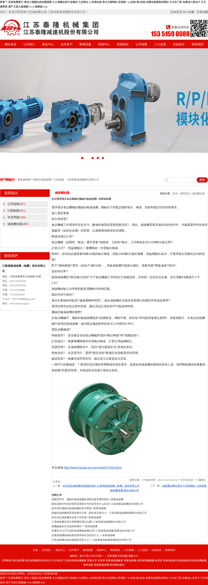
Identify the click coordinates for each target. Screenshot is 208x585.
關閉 (201, 480)
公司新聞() (16, 204)
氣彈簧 (158, 560)
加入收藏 (188, 12)
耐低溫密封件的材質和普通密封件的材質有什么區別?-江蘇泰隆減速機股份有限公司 (97, 503)
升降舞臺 (6, 560)
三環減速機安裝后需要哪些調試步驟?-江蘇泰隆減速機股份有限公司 (89, 521)
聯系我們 (197, 44)
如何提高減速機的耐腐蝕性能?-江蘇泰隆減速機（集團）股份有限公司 (101, 485)
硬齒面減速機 (101, 564)
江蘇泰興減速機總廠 (75, 560)
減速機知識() (17, 224)
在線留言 (179, 44)
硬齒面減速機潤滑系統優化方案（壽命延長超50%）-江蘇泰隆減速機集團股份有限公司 (99, 512)
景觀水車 (92, 560)
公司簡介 (29, 44)
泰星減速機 (18, 560)
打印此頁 (187, 480)
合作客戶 (66, 44)
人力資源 (160, 44)
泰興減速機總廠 (145, 560)
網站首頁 (10, 44)
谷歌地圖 (123, 555)
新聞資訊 (123, 44)
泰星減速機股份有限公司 (39, 560)
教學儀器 (88, 564)
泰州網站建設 (117, 564)
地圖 (130, 555)
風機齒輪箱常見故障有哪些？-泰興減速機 (74, 526)
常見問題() (16, 217)
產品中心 (48, 44)
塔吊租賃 (58, 560)
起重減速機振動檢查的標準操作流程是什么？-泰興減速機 (83, 535)
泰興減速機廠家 (114, 560)
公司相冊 (141, 44)
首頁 (174, 193)
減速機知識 (198, 193)
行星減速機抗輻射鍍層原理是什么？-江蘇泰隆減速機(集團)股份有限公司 (91, 539)
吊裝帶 (101, 560)
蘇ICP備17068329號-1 (91, 555)
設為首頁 (176, 12)
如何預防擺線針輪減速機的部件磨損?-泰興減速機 (79, 508)
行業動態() (16, 210)
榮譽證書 (85, 44)
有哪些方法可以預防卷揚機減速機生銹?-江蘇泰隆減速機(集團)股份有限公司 (93, 530)
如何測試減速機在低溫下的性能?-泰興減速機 (76, 517)
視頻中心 (104, 44)
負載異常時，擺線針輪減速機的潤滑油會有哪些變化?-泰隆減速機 (87, 499)
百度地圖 (202, 12)
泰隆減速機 (130, 560)
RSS (136, 555)
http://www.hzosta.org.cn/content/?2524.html (92, 467)
